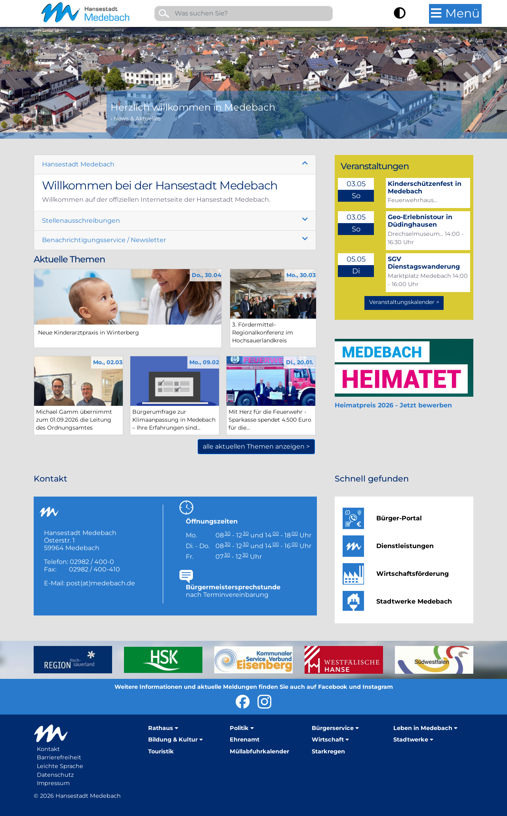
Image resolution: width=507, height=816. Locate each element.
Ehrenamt (244, 739)
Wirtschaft (328, 739)
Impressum (53, 783)
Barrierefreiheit (59, 757)
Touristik (161, 751)
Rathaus (160, 728)
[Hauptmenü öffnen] (455, 14)
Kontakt (48, 749)
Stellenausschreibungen (81, 220)
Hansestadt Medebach (78, 164)
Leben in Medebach (422, 728)
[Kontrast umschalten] (400, 14)
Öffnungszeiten (212, 521)
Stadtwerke (410, 739)
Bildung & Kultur (173, 739)
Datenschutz (55, 774)
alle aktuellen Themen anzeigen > (256, 446)
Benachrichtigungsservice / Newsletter (104, 240)
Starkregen (328, 751)
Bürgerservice (333, 728)
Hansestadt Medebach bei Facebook (243, 702)
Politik (239, 728)
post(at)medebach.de (100, 583)
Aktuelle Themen (69, 259)
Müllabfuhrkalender (259, 751)
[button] (38, 69)
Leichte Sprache (60, 766)
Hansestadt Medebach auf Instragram (264, 702)
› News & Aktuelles (136, 118)
